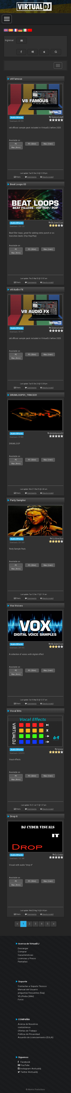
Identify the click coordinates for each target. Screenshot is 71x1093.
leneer (60, 749)
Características (25, 955)
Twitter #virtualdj (28, 1072)
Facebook (24, 1062)
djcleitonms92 (56, 433)
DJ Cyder (59, 854)
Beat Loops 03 (18, 184)
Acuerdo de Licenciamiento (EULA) (35, 1037)
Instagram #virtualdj (29, 1068)
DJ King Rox (57, 538)
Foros (20, 999)
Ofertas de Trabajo (27, 1030)
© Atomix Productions (35, 1089)
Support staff (57, 117)
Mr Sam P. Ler (57, 222)
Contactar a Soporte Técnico (32, 986)
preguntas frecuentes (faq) (31, 993)
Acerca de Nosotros (28, 1024)
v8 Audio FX (16, 289)
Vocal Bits (15, 711)
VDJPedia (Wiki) (26, 996)
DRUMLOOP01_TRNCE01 (23, 395)
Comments (32, 177)
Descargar (23, 948)
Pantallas (22, 961)
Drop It (13, 816)
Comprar (22, 951)
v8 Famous (16, 79)
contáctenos (24, 1027)
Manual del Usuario (28, 989)
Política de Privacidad (29, 1034)
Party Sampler (18, 500)
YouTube (23, 1065)
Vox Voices (16, 605)
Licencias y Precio (27, 958)
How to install (48, 177)
